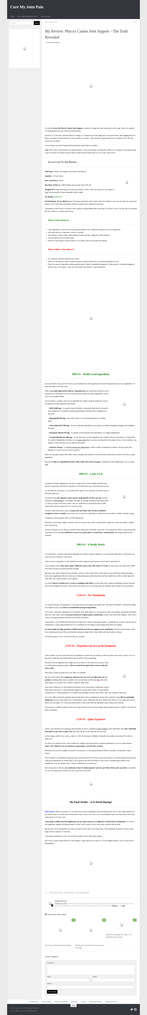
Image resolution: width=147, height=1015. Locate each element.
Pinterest (115, 906)
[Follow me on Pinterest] (135, 1009)
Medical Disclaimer (95, 1002)
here (98, 680)
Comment (50, 963)
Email (95, 976)
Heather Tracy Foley (61, 903)
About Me (74, 1002)
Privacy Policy (46, 1002)
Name (49, 976)
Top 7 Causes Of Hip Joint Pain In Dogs (58, 945)
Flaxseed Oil (53, 418)
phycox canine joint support (56, 892)
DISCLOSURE (46, 16)
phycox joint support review (82, 892)
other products (59, 501)
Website (49, 983)
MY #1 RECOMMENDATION (27, 16)
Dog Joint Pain (51, 22)
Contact (83, 1002)
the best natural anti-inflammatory (78, 447)
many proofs (82, 440)
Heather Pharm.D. (53, 42)
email (123, 906)
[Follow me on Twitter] (131, 1009)
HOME (12, 16)
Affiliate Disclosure (111, 1002)
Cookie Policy (34, 1002)
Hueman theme (32, 1011)
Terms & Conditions (61, 1002)
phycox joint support (69, 892)
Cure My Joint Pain (26, 7)
